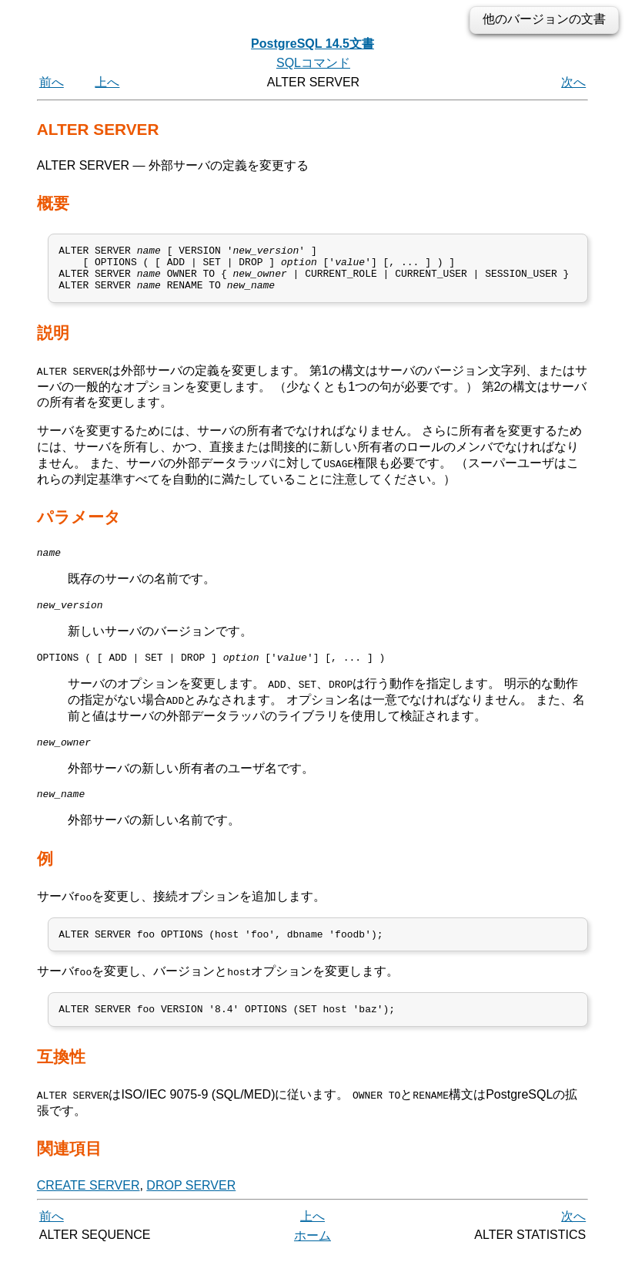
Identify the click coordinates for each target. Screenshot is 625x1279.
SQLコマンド (313, 62)
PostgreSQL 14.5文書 (312, 43)
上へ (107, 82)
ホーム (312, 1261)
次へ (573, 82)
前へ (51, 82)
